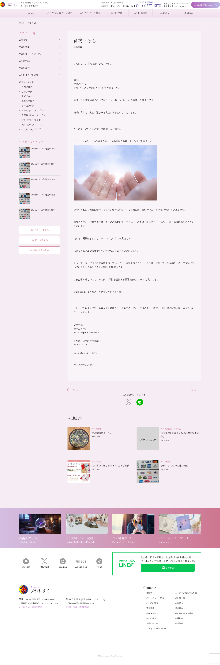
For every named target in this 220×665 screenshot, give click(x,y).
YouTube (26, 556)
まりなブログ (28, 109)
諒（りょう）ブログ (32, 134)
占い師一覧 (180, 592)
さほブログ (27, 94)
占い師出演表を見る (39, 248)
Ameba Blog (81, 556)
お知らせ (23, 39)
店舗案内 (179, 602)
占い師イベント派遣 (29, 76)
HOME (149, 587)
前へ (73, 392)
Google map (24, 602)
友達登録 (168, 561)
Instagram (62, 556)
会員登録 (179, 617)
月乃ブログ (27, 89)
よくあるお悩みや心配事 (186, 587)
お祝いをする (80, 84)
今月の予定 (24, 47)
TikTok (99, 556)
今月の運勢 (24, 69)
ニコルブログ (28, 104)
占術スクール (152, 607)
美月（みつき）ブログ (33, 129)
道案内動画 (37, 602)
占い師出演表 (152, 597)
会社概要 (94, 4)
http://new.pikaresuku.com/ (87, 334)
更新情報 (150, 602)
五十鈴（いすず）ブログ (34, 114)
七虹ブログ (27, 99)
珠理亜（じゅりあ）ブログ (35, 119)
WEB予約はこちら (194, 6)
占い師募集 (151, 612)
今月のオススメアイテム (31, 54)
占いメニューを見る (39, 227)
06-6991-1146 (81, 346)
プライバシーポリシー (156, 622)
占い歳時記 (24, 61)
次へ (195, 392)
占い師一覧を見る (39, 237)
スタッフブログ (27, 83)
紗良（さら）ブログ (32, 124)
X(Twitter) (44, 556)
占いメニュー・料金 (155, 592)
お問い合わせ (107, 4)
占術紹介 (179, 597)
